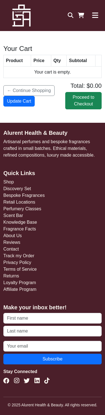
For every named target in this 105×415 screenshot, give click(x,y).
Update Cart (19, 101)
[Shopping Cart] (81, 15)
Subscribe (52, 359)
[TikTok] (47, 380)
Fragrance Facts (19, 229)
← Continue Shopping (29, 90)
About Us (12, 235)
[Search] (70, 15)
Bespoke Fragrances (24, 195)
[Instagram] (16, 380)
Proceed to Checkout (83, 100)
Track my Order (18, 255)
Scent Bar (13, 215)
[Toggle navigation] (95, 15)
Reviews (11, 242)
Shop (8, 182)
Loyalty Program (19, 282)
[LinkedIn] (37, 380)
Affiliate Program (19, 289)
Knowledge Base (20, 222)
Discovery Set (17, 188)
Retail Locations (19, 202)
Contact (11, 249)
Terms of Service (20, 269)
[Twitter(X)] (27, 380)
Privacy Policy (17, 262)
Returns (11, 275)
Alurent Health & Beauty (35, 133)
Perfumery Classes (22, 208)
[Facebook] (6, 380)
